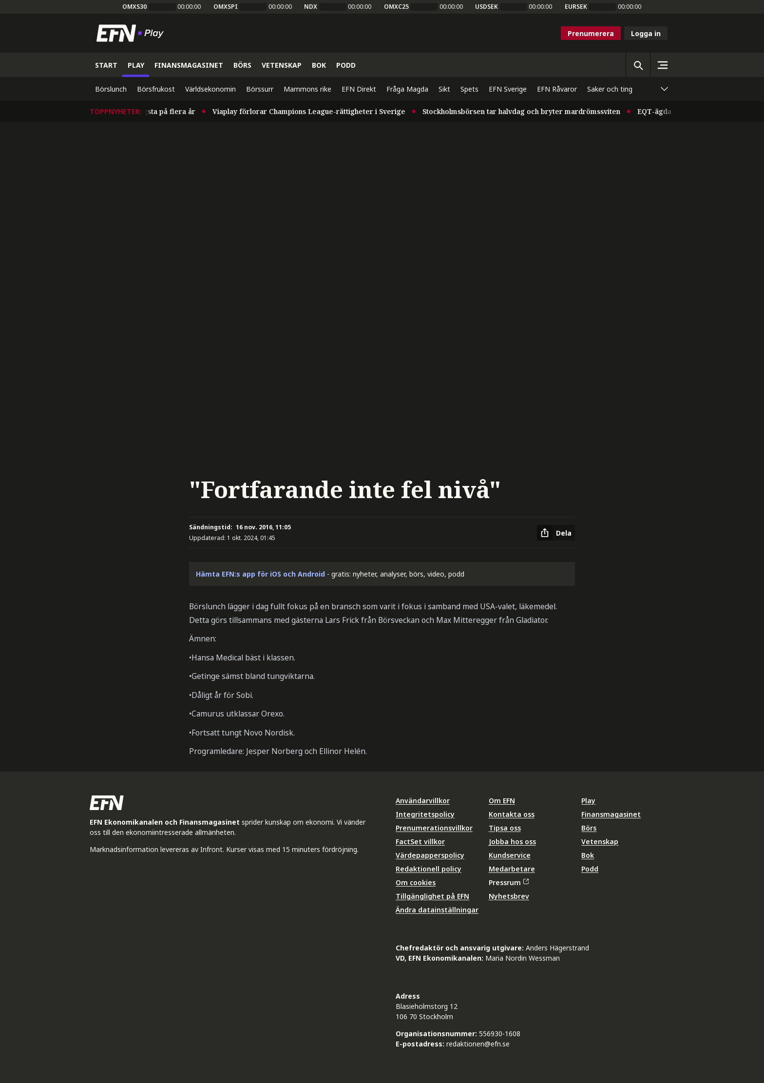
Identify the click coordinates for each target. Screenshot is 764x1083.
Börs (588, 827)
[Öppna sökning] (638, 65)
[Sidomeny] (662, 65)
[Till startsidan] (132, 33)
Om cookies (416, 882)
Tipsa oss (505, 827)
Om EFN (502, 800)
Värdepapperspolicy (430, 855)
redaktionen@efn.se (478, 1043)
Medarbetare (512, 868)
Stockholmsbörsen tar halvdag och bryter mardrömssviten (527, 111)
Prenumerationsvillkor (434, 827)
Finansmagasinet (611, 814)
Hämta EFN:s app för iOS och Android (260, 574)
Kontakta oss (512, 814)
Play (588, 800)
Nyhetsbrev (509, 896)
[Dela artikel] (556, 533)
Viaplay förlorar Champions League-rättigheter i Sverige (314, 111)
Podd (589, 868)
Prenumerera (591, 33)
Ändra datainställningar (437, 909)
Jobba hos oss (512, 841)
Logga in (646, 33)
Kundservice (510, 855)
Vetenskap (599, 841)
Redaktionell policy (428, 868)
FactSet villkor (420, 841)
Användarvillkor (423, 800)
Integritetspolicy (425, 814)
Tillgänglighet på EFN (432, 896)
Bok (587, 855)
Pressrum (509, 882)
